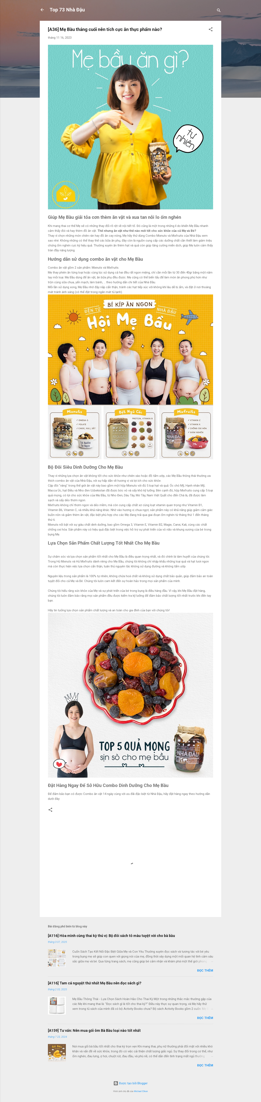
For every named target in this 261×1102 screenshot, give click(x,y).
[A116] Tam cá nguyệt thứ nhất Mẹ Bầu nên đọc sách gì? (94, 983)
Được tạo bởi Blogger (130, 1083)
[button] (210, 30)
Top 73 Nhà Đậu (67, 10)
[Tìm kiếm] (218, 11)
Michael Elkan (141, 1091)
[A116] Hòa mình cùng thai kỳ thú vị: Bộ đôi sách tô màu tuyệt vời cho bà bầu (111, 935)
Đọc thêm (205, 970)
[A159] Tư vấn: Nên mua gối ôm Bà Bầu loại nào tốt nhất (94, 1030)
